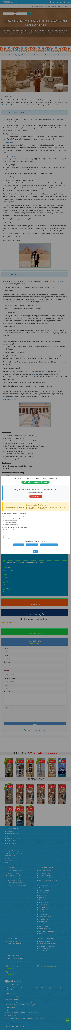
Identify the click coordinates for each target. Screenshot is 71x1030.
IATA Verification (18, 544)
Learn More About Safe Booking (49, 544)
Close (35, 551)
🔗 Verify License (36, 496)
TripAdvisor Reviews (32, 544)
